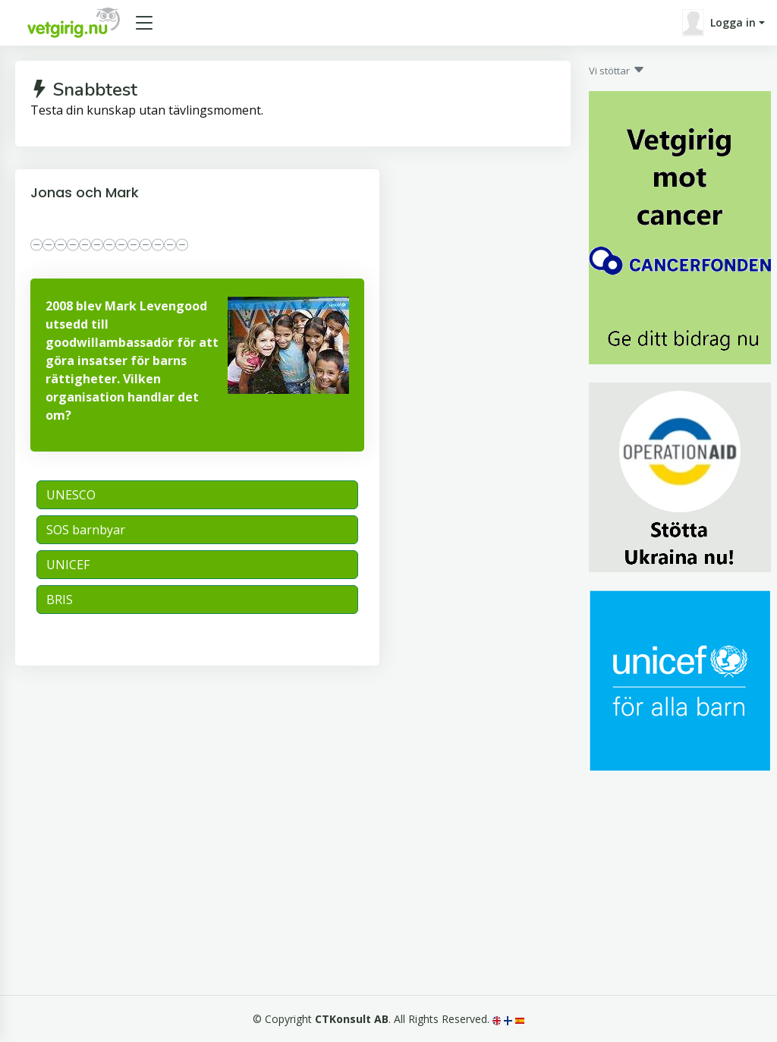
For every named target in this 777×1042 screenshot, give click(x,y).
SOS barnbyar (85, 529)
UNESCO (71, 494)
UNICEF (68, 564)
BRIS (59, 599)
